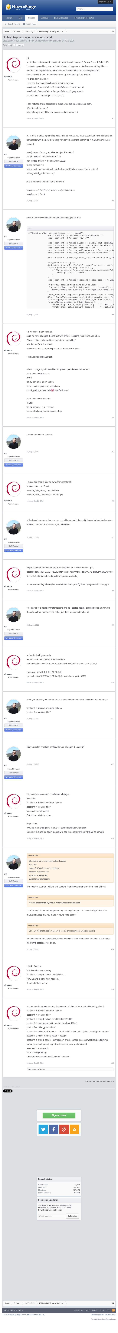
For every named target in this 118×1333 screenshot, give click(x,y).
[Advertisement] (59, 1240)
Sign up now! (59, 1115)
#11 (112, 719)
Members (44, 18)
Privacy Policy (110, 1315)
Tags (20, 18)
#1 (113, 119)
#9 (113, 625)
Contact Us (78, 1310)
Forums (31, 18)
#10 (112, 683)
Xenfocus (19, 1310)
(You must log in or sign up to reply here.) (100, 1081)
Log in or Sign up (105, 2)
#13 (112, 838)
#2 (113, 201)
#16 (112, 1063)
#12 (112, 764)
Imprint (94, 1310)
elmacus (8, 77)
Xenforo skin (8, 1310)
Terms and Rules (97, 1315)
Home (102, 1310)
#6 (113, 501)
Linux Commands (61, 18)
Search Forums (14, 24)
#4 (113, 418)
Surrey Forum (111, 1319)
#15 (112, 989)
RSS (113, 1310)
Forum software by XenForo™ (24, 1315)
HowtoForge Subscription (84, 18)
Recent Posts (31, 24)
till (5, 154)
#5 (113, 452)
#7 (113, 537)
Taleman (31, 1069)
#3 (113, 315)
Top (108, 1310)
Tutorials (9, 18)
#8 (113, 591)
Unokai (77, 1193)
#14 (112, 949)
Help (87, 1310)
